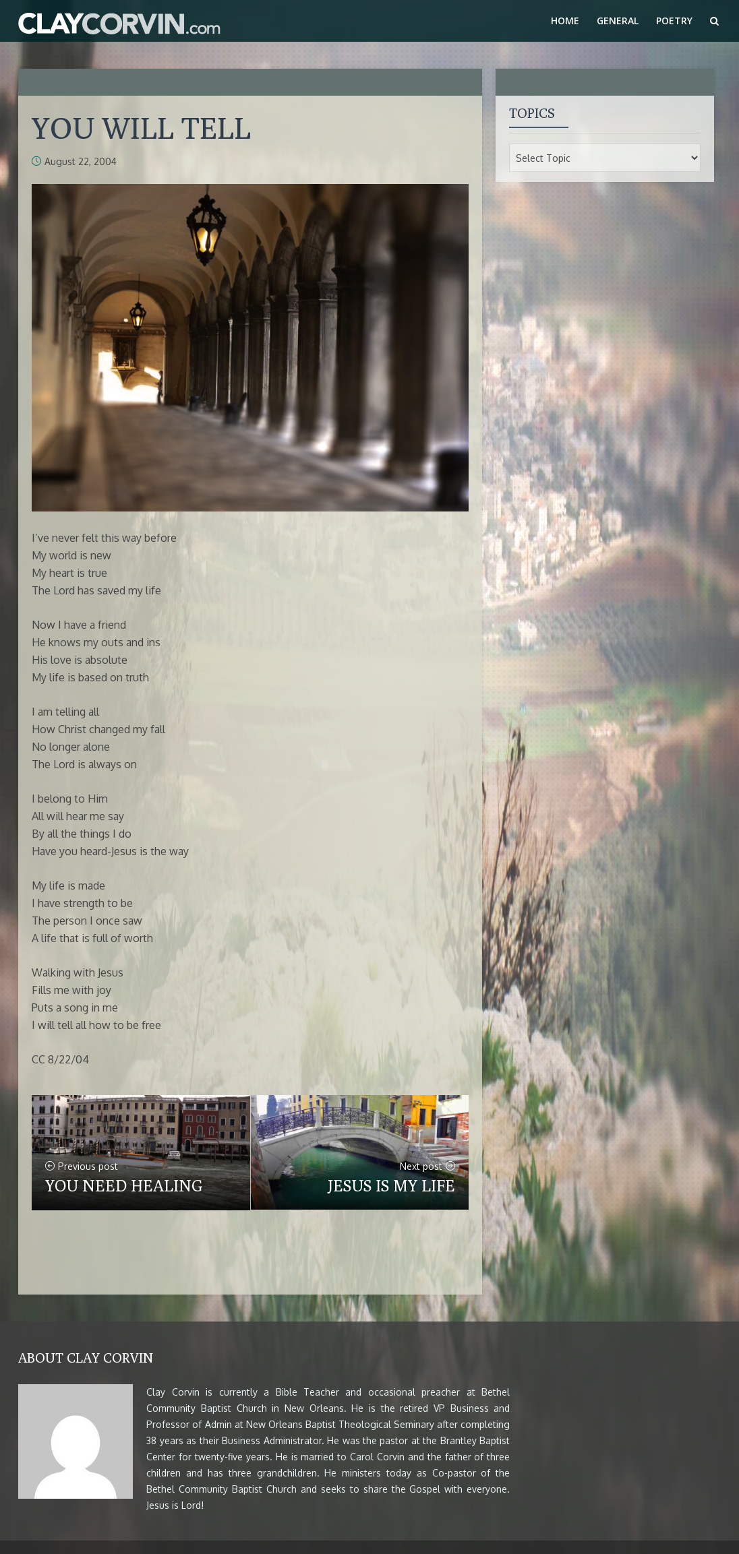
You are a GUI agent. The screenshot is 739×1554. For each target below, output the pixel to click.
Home (565, 20)
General (618, 20)
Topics (532, 113)
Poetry (674, 20)
